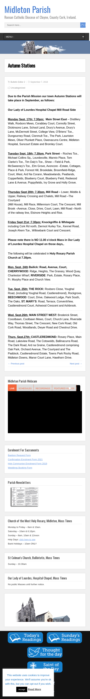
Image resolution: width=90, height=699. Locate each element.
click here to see (27, 539)
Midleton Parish (27, 9)
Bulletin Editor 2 (18, 82)
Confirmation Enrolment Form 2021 (25, 459)
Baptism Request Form (19, 455)
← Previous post (16, 363)
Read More (34, 689)
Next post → (76, 363)
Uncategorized (18, 87)
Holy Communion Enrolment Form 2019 (27, 463)
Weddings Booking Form (20, 467)
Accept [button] (21, 689)
